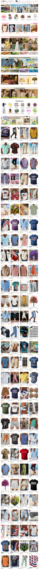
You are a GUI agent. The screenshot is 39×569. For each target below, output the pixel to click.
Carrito (38, 562)
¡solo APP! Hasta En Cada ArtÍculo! (21, 1)
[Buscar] (12, 1)
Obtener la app (38, 565)
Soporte (38, 567)
